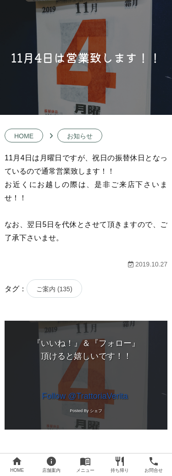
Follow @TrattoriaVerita (85, 396)
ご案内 (54, 289)
